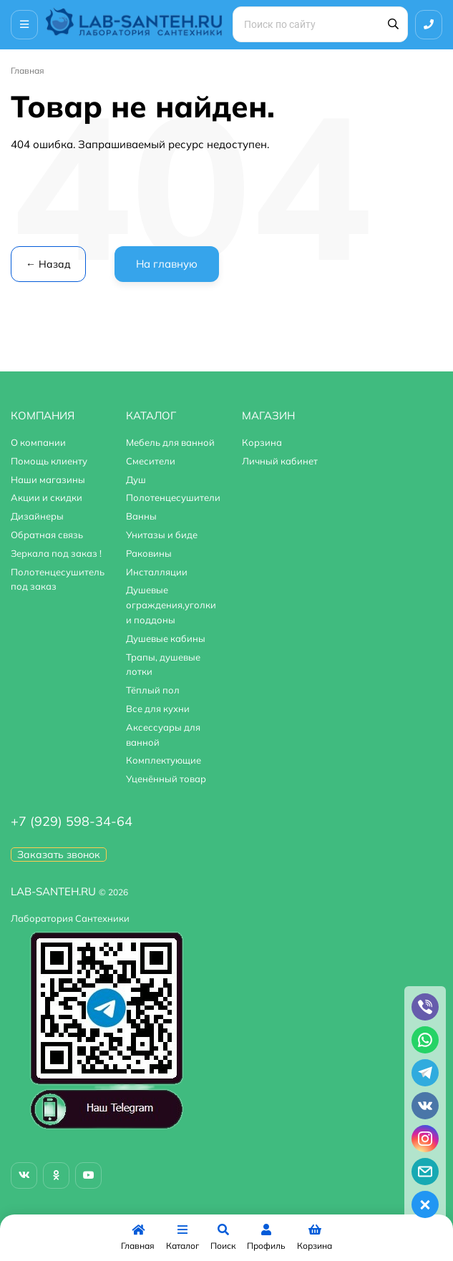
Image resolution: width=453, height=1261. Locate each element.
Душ (136, 479)
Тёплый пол (153, 690)
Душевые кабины (165, 638)
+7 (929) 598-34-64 (71, 821)
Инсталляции (156, 572)
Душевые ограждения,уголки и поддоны (171, 604)
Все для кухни (158, 708)
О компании (38, 442)
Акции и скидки (46, 497)
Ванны (141, 516)
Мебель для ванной (170, 442)
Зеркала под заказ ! (56, 553)
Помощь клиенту (49, 461)
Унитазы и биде (162, 534)
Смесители (150, 461)
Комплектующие (163, 760)
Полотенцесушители (173, 497)
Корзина (262, 442)
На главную (167, 264)
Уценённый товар (166, 778)
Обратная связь (47, 534)
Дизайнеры (37, 516)
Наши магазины (48, 479)
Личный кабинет (280, 461)
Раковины (149, 553)
